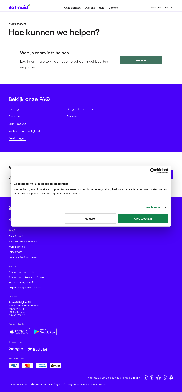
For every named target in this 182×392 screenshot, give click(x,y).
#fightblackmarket (130, 377)
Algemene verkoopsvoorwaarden (87, 384)
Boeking (14, 109)
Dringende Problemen (81, 109)
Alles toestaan (143, 218)
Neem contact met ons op (23, 257)
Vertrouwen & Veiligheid (24, 131)
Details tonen (152, 207)
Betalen (72, 116)
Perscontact (15, 251)
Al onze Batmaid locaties (23, 241)
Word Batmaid (17, 246)
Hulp (101, 7)
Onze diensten (72, 7)
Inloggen (156, 7)
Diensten (14, 116)
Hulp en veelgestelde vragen (25, 287)
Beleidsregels (17, 138)
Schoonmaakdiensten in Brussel (26, 277)
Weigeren (90, 218)
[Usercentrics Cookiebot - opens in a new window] (152, 170)
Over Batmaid (17, 236)
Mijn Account (17, 123)
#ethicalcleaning (109, 377)
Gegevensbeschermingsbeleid (48, 384)
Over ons (90, 7)
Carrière (113, 7)
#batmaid (94, 377)
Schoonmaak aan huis (21, 272)
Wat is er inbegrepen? (21, 282)
